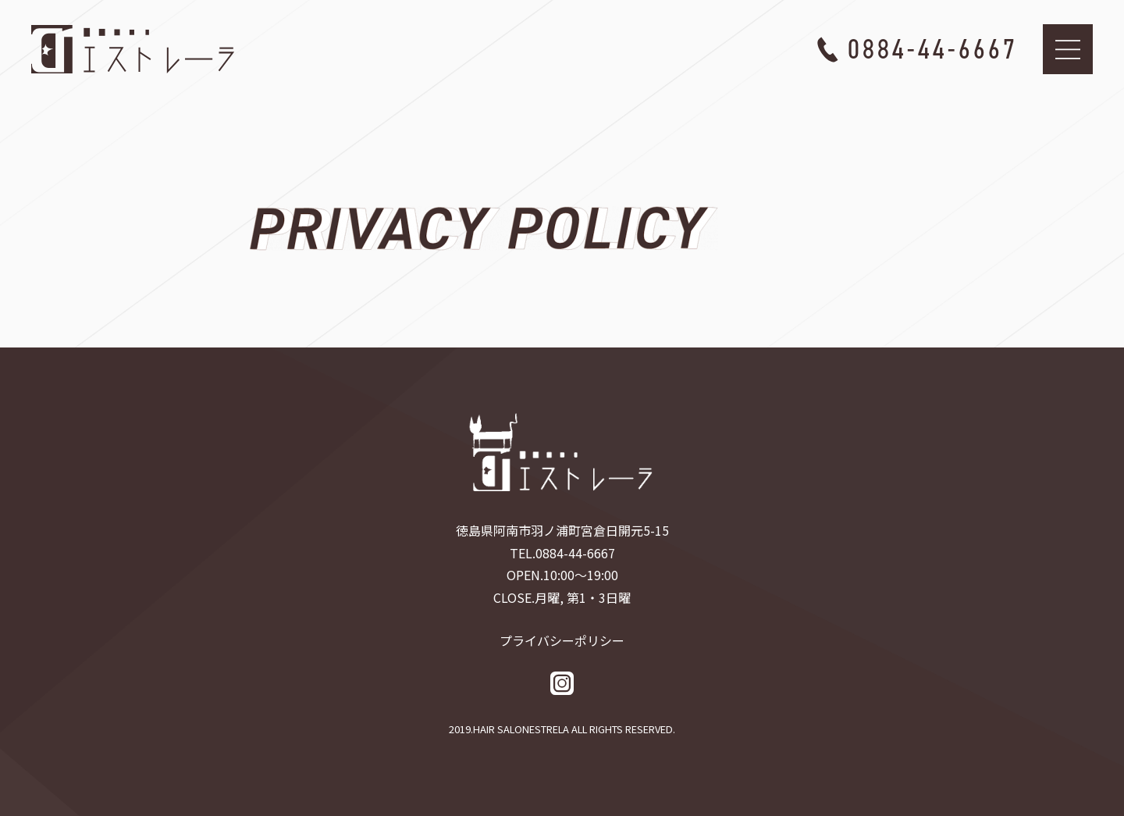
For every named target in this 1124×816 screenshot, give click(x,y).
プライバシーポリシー (562, 640)
